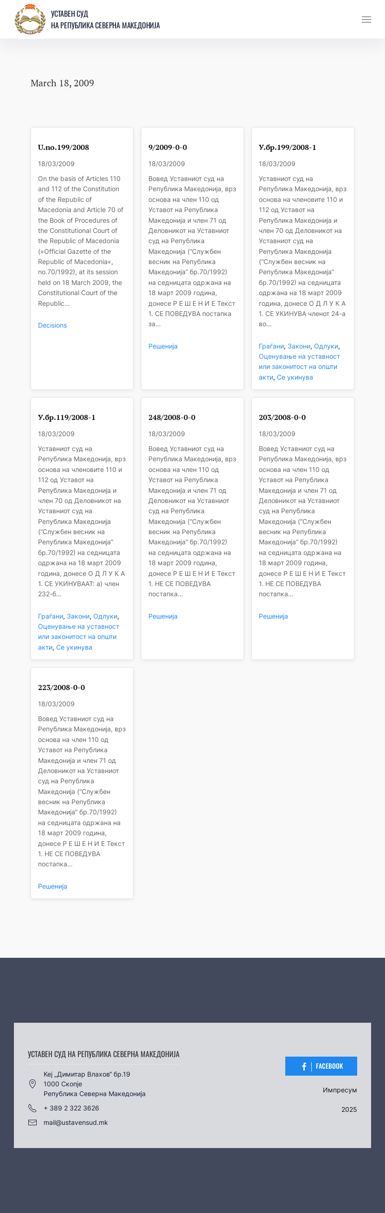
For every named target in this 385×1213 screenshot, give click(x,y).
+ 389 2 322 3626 (63, 1108)
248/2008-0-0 (171, 417)
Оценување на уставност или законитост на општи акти (299, 366)
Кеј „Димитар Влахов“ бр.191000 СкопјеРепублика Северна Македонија (87, 1083)
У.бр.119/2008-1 (67, 417)
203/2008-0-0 (282, 417)
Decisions (52, 325)
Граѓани (271, 346)
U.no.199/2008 (63, 147)
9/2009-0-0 (167, 147)
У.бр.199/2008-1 (287, 147)
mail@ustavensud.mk (68, 1122)
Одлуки (326, 346)
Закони (299, 346)
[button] (366, 19)
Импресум (340, 1090)
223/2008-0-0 (61, 687)
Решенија (163, 346)
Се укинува (295, 377)
